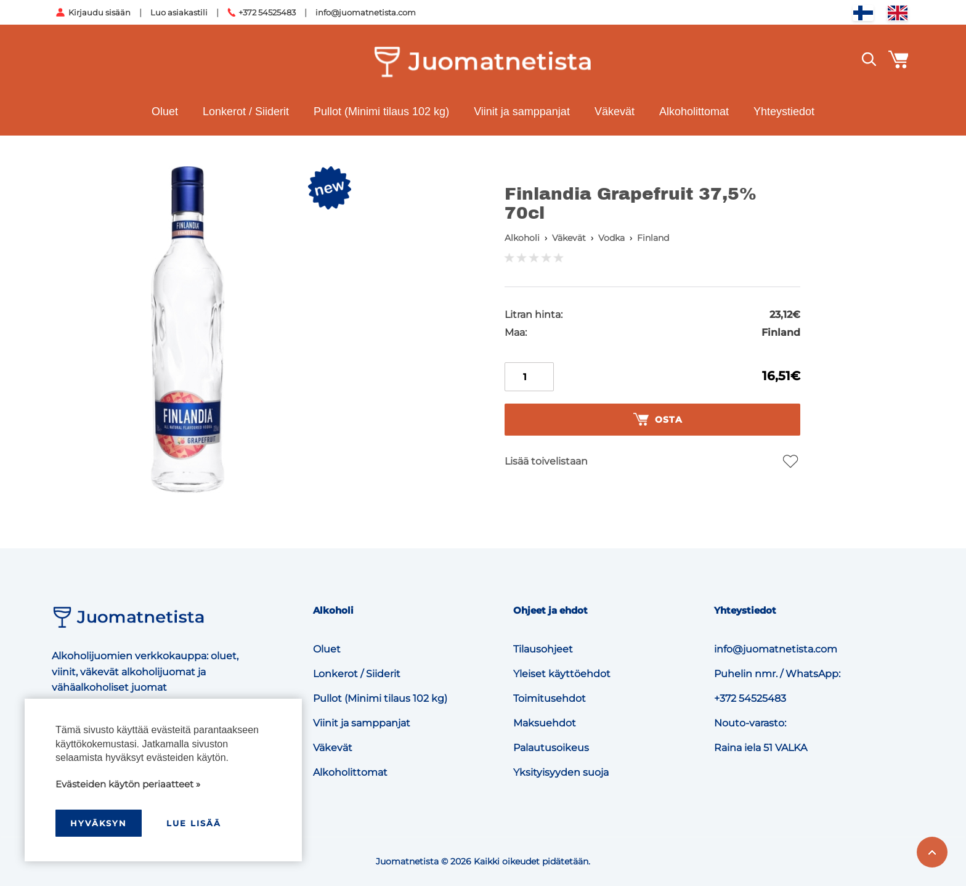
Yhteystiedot (783, 111)
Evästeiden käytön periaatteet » (127, 784)
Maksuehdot (544, 723)
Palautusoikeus (551, 748)
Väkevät (615, 111)
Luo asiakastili (179, 12)
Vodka (611, 237)
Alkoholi (522, 237)
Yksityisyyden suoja (561, 772)
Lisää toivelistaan (546, 461)
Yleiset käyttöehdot (562, 674)
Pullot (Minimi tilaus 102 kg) (381, 111)
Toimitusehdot (549, 698)
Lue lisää (193, 823)
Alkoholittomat (694, 111)
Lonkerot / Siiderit (246, 111)
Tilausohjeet (543, 649)
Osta (658, 419)
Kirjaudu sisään (99, 12)
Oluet (165, 111)
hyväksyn (98, 823)
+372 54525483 (267, 12)
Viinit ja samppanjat (522, 111)
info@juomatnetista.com (365, 12)
